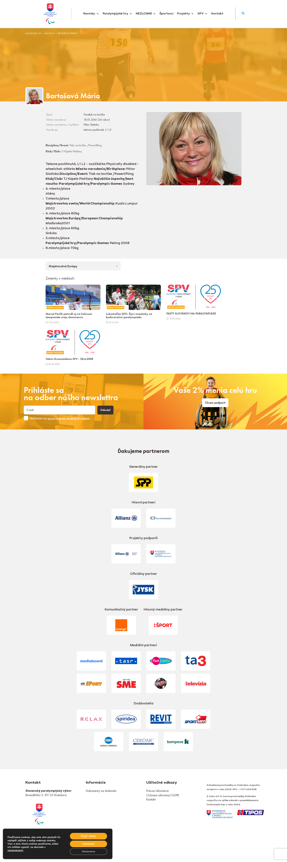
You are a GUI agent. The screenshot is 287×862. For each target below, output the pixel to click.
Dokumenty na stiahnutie (101, 791)
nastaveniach (15, 850)
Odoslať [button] (105, 410)
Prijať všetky (88, 836)
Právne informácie (157, 791)
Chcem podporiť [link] (215, 403)
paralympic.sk (33, 33)
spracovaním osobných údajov (68, 418)
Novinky (91, 13)
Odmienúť (88, 844)
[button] (243, 13)
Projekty (185, 13)
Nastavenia (88, 851)
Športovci (166, 13)
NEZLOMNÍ (146, 13)
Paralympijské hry (117, 13)
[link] (39, 813)
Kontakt (217, 13)
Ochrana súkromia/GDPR (162, 795)
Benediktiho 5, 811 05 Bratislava (46, 795)
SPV (202, 13)
